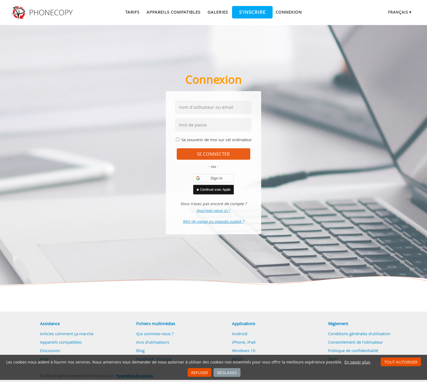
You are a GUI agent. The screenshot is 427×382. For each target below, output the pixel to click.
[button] (213, 178)
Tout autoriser (400, 362)
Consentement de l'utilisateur (355, 342)
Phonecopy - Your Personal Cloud (43, 12)
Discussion (50, 350)
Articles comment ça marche (66, 333)
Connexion (289, 12)
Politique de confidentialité (353, 350)
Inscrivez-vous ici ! (213, 210)
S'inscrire (252, 12)
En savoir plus (357, 362)
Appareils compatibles (173, 12)
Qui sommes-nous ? (154, 333)
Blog (140, 350)
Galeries (218, 12)
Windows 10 (243, 350)
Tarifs (132, 12)
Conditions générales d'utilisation (359, 333)
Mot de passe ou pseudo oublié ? (213, 221)
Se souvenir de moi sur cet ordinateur (216, 139)
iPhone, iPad (243, 342)
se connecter (213, 154)
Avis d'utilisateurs (152, 342)
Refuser (199, 372)
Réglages (227, 372)
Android (239, 333)
